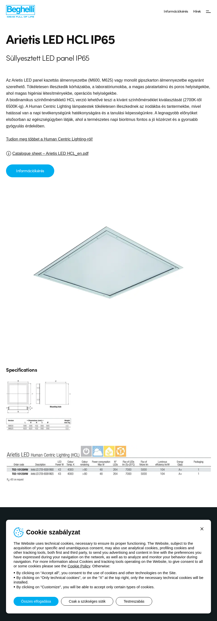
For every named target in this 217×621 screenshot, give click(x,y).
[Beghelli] (20, 11)
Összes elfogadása (36, 601)
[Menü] (208, 11)
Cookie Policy (79, 566)
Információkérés (176, 11)
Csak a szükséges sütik (87, 601)
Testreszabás (134, 601)
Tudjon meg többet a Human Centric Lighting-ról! (49, 139)
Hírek (197, 11)
